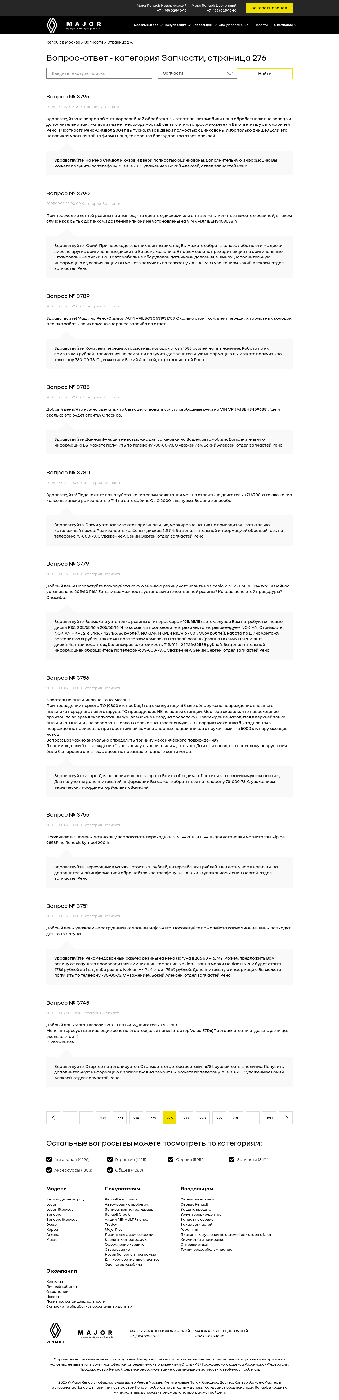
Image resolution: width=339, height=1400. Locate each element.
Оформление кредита (125, 1243)
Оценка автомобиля (123, 1264)
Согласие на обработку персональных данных (89, 1305)
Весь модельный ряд (65, 1198)
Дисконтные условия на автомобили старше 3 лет (226, 1233)
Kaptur (52, 1228)
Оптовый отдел (194, 1243)
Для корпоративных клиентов (132, 1258)
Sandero (53, 1213)
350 (269, 1117)
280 (236, 1117)
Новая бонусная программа (130, 1253)
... (86, 1117)
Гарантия (189, 1228)
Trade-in (112, 1223)
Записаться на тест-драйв (129, 1208)
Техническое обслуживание (206, 1248)
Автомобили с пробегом (127, 1203)
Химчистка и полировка (203, 1238)
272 (103, 1117)
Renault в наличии (121, 1198)
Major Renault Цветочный (221, 1330)
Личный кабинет (61, 1286)
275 (153, 1117)
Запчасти (93, 42)
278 (202, 1117)
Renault (88, 1381)
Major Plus (113, 1228)
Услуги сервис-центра (201, 1213)
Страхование (117, 1248)
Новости (261, 25)
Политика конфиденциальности (75, 1300)
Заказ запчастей (196, 1223)
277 (186, 1117)
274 (136, 1117)
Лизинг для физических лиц (130, 1233)
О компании (57, 1290)
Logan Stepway (60, 1208)
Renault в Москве (63, 42)
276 (170, 1117)
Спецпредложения (233, 25)
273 (120, 1117)
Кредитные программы (126, 1238)
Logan (51, 1203)
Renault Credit (117, 1213)
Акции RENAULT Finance (126, 1218)
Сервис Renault (194, 1203)
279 (219, 1117)
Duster (52, 1223)
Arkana (52, 1233)
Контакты (55, 1280)
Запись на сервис (197, 1218)
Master (52, 1238)
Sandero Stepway (62, 1218)
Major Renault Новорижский (160, 1330)
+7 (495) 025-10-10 (172, 10)
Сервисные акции (197, 1198)
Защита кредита (196, 1208)
